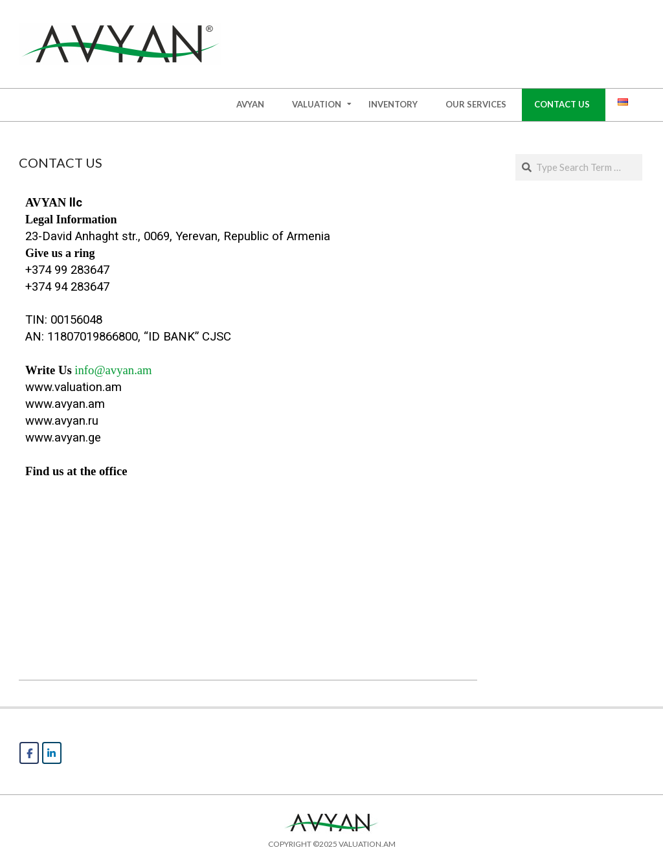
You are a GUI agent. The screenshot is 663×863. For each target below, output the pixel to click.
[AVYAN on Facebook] (29, 753)
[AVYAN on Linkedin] (52, 753)
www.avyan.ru (61, 421)
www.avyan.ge (63, 438)
